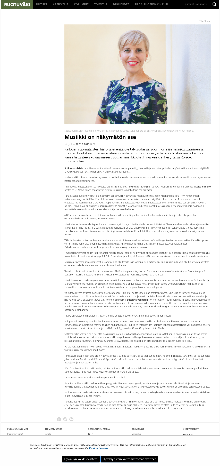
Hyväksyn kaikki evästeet (81, 459)
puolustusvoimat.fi (196, 4)
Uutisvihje (136, 434)
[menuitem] (41, 4)
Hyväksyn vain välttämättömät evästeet (129, 459)
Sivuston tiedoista (98, 448)
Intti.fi (48, 434)
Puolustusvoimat (15, 434)
